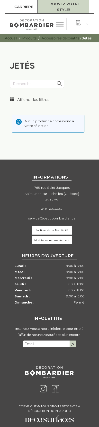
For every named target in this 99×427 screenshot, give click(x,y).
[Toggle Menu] (60, 24)
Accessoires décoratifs (60, 38)
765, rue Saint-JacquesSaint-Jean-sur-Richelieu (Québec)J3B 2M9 (52, 194)
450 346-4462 (52, 209)
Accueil (11, 38)
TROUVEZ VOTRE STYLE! (63, 6)
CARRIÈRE (23, 6)
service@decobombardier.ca (51, 218)
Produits (29, 38)
